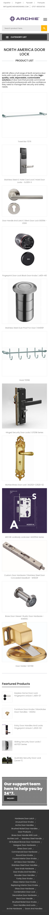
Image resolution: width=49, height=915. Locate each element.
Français (41, 2)
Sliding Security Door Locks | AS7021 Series (27, 743)
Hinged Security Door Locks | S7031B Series (24, 432)
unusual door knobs (24, 822)
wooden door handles (24, 875)
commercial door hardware (24, 852)
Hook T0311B (24, 380)
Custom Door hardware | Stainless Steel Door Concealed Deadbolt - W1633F (24, 576)
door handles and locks (24, 905)
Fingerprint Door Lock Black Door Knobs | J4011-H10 (24, 275)
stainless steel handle (32, 838)
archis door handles (24, 825)
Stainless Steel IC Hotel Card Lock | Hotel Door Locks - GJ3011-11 (24, 181)
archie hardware (14, 908)
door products (24, 832)
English (18, 2)
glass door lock (24, 848)
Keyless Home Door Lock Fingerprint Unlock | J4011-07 (27, 694)
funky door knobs (24, 878)
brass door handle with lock (24, 835)
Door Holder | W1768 (24, 666)
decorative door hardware (24, 895)
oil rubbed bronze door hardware (24, 842)
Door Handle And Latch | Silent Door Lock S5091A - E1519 (24, 222)
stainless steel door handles (24, 865)
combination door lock (24, 892)
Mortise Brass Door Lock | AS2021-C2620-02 (24, 484)
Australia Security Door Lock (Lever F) (27, 759)
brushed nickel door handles (24, 828)
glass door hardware (24, 888)
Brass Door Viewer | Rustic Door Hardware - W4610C (24, 617)
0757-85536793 (38, 6)
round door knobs (24, 855)
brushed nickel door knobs (24, 902)
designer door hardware (24, 845)
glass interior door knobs (24, 882)
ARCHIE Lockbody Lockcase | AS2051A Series (24, 537)
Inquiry (10, 798)
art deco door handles (24, 862)
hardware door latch (24, 818)
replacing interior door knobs (24, 885)
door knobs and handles (24, 872)
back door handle (24, 898)
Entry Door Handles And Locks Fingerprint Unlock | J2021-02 (28, 726)
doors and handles (33, 908)
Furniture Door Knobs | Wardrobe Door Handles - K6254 (30, 710)
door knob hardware (24, 868)
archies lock (13, 838)
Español (7, 2)
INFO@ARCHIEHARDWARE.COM (16, 6)
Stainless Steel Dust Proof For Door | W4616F (24, 328)
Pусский (29, 2)
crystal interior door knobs (24, 858)
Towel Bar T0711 (24, 141)
